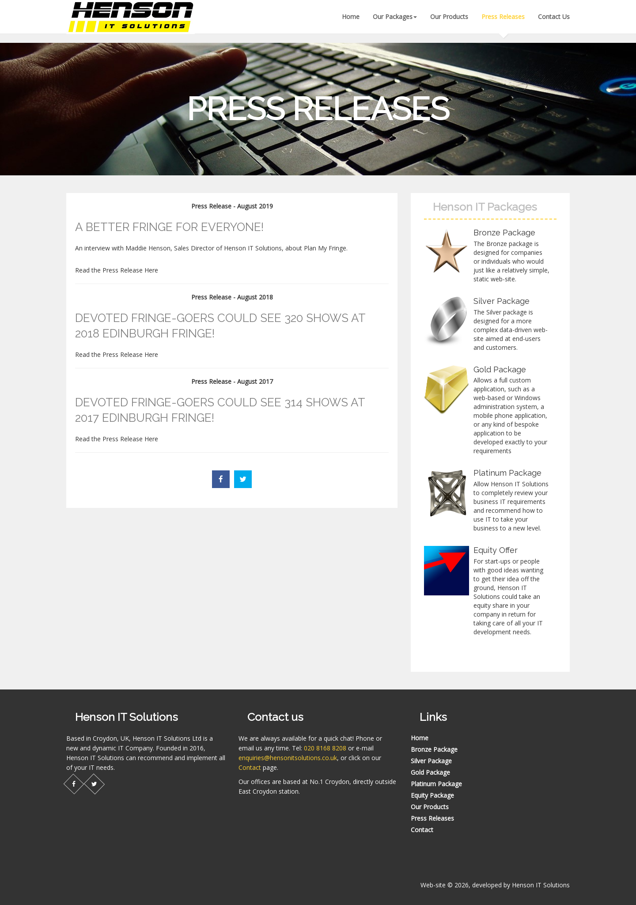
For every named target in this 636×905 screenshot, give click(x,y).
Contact (249, 767)
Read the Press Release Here (116, 270)
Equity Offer (495, 550)
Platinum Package (507, 472)
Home (351, 16)
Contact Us (554, 16)
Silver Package (501, 301)
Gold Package (499, 369)
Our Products (449, 16)
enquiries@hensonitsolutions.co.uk (287, 758)
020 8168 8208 (325, 748)
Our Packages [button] (395, 16)
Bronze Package (504, 232)
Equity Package (432, 795)
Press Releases (503, 16)
